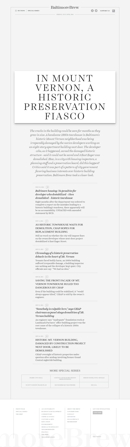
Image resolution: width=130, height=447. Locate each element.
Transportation (48, 437)
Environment (47, 424)
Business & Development (51, 411)
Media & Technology (50, 427)
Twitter (96, 10)
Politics (44, 432)
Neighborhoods (47, 429)
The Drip (19, 414)
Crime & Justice (47, 416)
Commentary (46, 414)
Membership (72, 422)
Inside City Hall (36, 378)
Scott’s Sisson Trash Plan (36, 385)
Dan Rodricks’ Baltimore (65, 385)
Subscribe (98, 412)
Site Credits (97, 436)
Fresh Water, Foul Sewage (94, 378)
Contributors (73, 411)
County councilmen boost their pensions (65, 378)
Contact (70, 414)
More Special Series (65, 370)
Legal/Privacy (73, 419)
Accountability (48, 409)
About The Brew (73, 409)
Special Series (21, 411)
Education (45, 422)
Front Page (20, 409)
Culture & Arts (47, 419)
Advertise (71, 416)
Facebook (92, 10)
